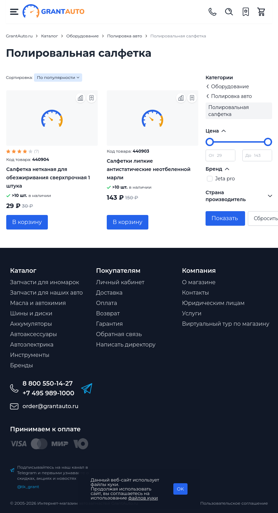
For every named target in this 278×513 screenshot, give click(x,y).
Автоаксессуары (33, 334)
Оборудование (227, 86)
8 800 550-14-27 (48, 383)
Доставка (109, 292)
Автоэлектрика (31, 344)
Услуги (191, 313)
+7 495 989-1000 (48, 393)
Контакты (195, 292)
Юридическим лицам (213, 303)
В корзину (27, 222)
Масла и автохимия (38, 303)
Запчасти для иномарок (44, 282)
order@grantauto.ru (50, 406)
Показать (224, 218)
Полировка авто (229, 96)
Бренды (21, 365)
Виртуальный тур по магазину (225, 324)
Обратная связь (119, 334)
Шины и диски (31, 313)
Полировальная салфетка (228, 110)
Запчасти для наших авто (46, 292)
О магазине (199, 282)
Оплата (106, 303)
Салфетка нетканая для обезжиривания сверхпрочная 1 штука (48, 177)
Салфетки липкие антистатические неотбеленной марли (148, 169)
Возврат (108, 313)
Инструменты (30, 355)
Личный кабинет (120, 282)
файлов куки (143, 498)
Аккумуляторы (31, 324)
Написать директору (126, 344)
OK (180, 489)
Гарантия (109, 324)
